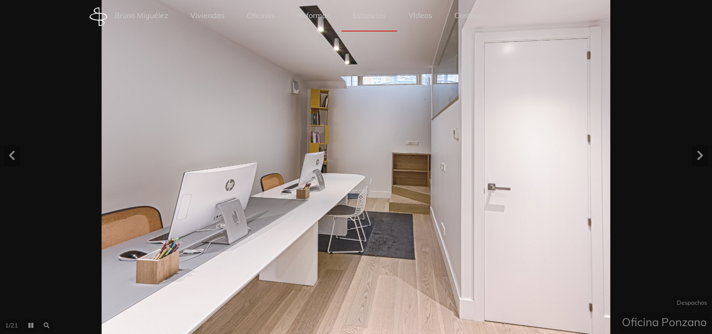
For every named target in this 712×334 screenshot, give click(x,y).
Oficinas (261, 15)
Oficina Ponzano (664, 322)
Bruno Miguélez (129, 16)
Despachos (692, 302)
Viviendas (207, 15)
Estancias (369, 15)
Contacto (470, 15)
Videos (420, 15)
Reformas (313, 15)
